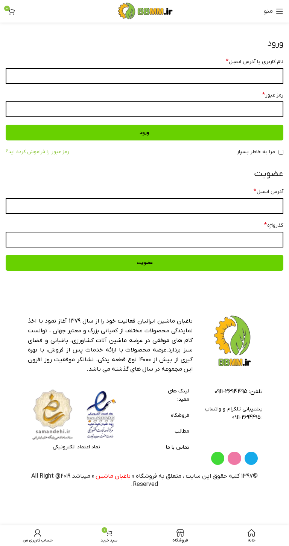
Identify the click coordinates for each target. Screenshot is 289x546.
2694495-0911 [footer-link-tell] (231, 391)
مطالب (182, 431)
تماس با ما (177, 447)
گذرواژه (273, 225)
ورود (144, 133)
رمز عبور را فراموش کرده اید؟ (37, 151)
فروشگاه (179, 415)
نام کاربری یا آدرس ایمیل (254, 61)
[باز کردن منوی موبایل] (273, 11)
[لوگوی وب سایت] (144, 11)
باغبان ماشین (113, 503)
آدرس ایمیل (268, 191)
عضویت (145, 262)
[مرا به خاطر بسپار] (280, 152)
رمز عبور (272, 95)
